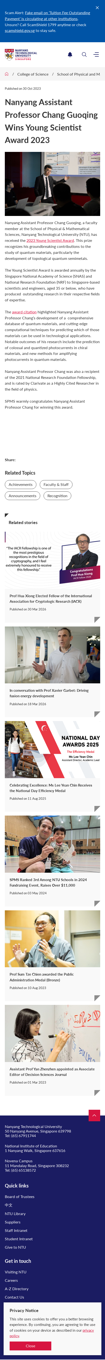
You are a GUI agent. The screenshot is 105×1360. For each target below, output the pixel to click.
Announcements (22, 495)
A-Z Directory (16, 1288)
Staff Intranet (16, 1230)
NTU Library (15, 1213)
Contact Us (14, 1297)
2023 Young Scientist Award (50, 240)
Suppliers (12, 1222)
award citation (24, 312)
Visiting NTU (15, 1272)
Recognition (57, 495)
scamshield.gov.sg (20, 30)
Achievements (21, 484)
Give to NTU (15, 1247)
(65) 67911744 (23, 1135)
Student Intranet (19, 1238)
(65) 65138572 (23, 1170)
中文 (9, 1205)
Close (30, 1345)
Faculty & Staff (56, 484)
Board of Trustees (19, 1196)
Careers (11, 1280)
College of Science (32, 74)
